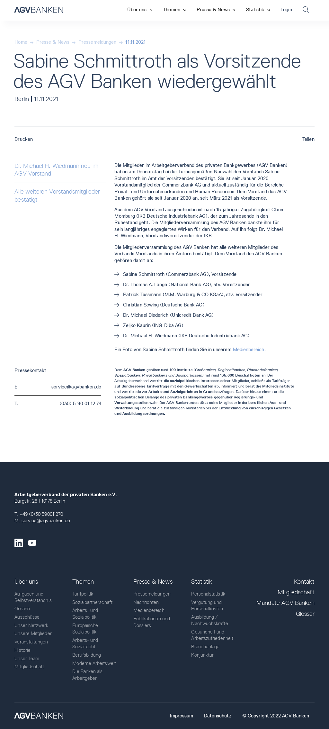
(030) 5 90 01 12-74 (80, 403)
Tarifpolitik (82, 594)
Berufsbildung (86, 655)
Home (20, 42)
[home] (38, 10)
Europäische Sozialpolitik (85, 629)
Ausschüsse (27, 617)
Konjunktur (202, 655)
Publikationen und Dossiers (151, 622)
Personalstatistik (208, 594)
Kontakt (304, 581)
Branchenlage (205, 647)
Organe (22, 609)
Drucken (23, 139)
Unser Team (26, 658)
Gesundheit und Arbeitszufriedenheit (212, 635)
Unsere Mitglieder (32, 633)
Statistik (201, 581)
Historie (22, 650)
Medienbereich (248, 349)
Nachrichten (146, 602)
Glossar (305, 613)
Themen (82, 581)
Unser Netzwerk (31, 625)
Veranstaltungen (31, 642)
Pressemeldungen (97, 42)
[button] (140, 9)
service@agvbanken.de (76, 387)
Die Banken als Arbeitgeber (87, 675)
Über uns (26, 581)
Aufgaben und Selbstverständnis (32, 597)
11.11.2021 (135, 42)
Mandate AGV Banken (285, 602)
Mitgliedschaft (29, 667)
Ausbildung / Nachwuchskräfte (209, 620)
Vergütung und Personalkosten (207, 605)
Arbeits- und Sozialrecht (85, 643)
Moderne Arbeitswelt (94, 663)
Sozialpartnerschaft (92, 602)
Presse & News (52, 42)
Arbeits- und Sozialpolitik (85, 613)
